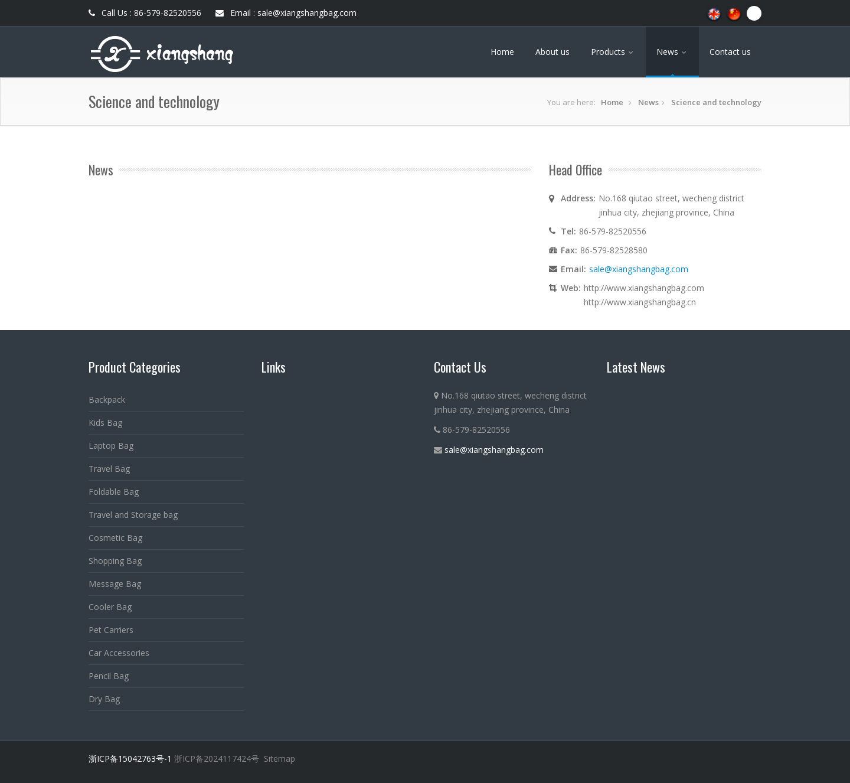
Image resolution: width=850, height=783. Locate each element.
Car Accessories (119, 652)
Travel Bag (109, 468)
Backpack (107, 399)
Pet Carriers (111, 629)
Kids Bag (105, 422)
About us (552, 51)
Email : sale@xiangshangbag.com (286, 12)
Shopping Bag (115, 560)
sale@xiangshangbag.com (638, 269)
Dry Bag (104, 698)
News (672, 51)
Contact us (730, 51)
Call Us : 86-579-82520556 (145, 12)
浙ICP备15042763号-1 (130, 758)
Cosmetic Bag (115, 537)
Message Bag (115, 583)
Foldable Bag (114, 491)
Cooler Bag (110, 606)
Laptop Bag (111, 445)
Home (502, 51)
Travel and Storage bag (133, 514)
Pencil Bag (109, 675)
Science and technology (716, 102)
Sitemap (279, 758)
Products (613, 51)
